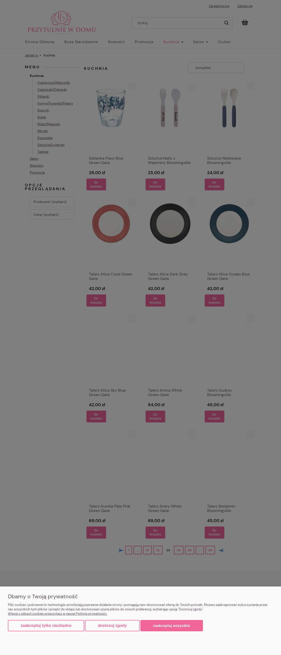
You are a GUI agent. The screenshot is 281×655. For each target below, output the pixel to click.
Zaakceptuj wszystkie (171, 625)
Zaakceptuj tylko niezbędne (46, 625)
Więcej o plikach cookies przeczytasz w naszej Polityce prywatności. (57, 614)
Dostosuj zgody (112, 625)
